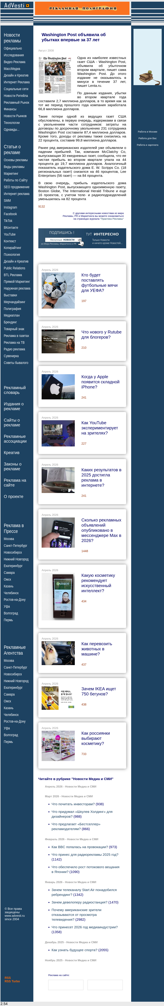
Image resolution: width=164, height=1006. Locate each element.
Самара (9, 573)
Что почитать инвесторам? (73, 804)
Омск (7, 579)
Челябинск (11, 593)
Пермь (8, 620)
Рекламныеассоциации (15, 438)
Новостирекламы (12, 37)
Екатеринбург (13, 566)
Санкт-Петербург (15, 546)
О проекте (13, 496)
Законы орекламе (13, 466)
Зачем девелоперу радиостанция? (79, 902)
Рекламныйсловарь (15, 390)
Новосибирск (13, 552)
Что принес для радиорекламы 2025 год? (85, 854)
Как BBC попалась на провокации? (80, 847)
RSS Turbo (12, 981)
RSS (8, 977)
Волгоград (11, 613)
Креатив (11, 452)
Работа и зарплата (147, 144)
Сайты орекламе (12, 422)
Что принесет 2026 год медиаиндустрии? (85, 927)
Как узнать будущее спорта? (74, 950)
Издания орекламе (14, 406)
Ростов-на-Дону (15, 600)
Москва (9, 539)
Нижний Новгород (16, 559)
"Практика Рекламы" (112, 218)
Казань (8, 586)
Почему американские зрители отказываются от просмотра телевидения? (76, 914)
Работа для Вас (147, 138)
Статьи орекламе (12, 149)
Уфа (7, 606)
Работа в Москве (147, 131)
